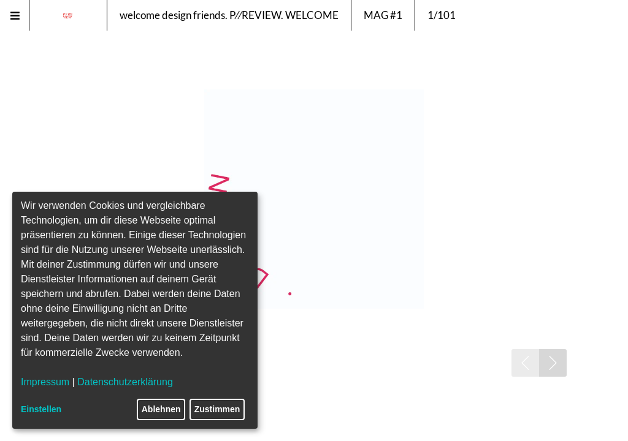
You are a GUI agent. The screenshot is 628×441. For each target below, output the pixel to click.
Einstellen (41, 409)
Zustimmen (217, 409)
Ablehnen (161, 409)
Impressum (45, 382)
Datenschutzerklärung (125, 382)
